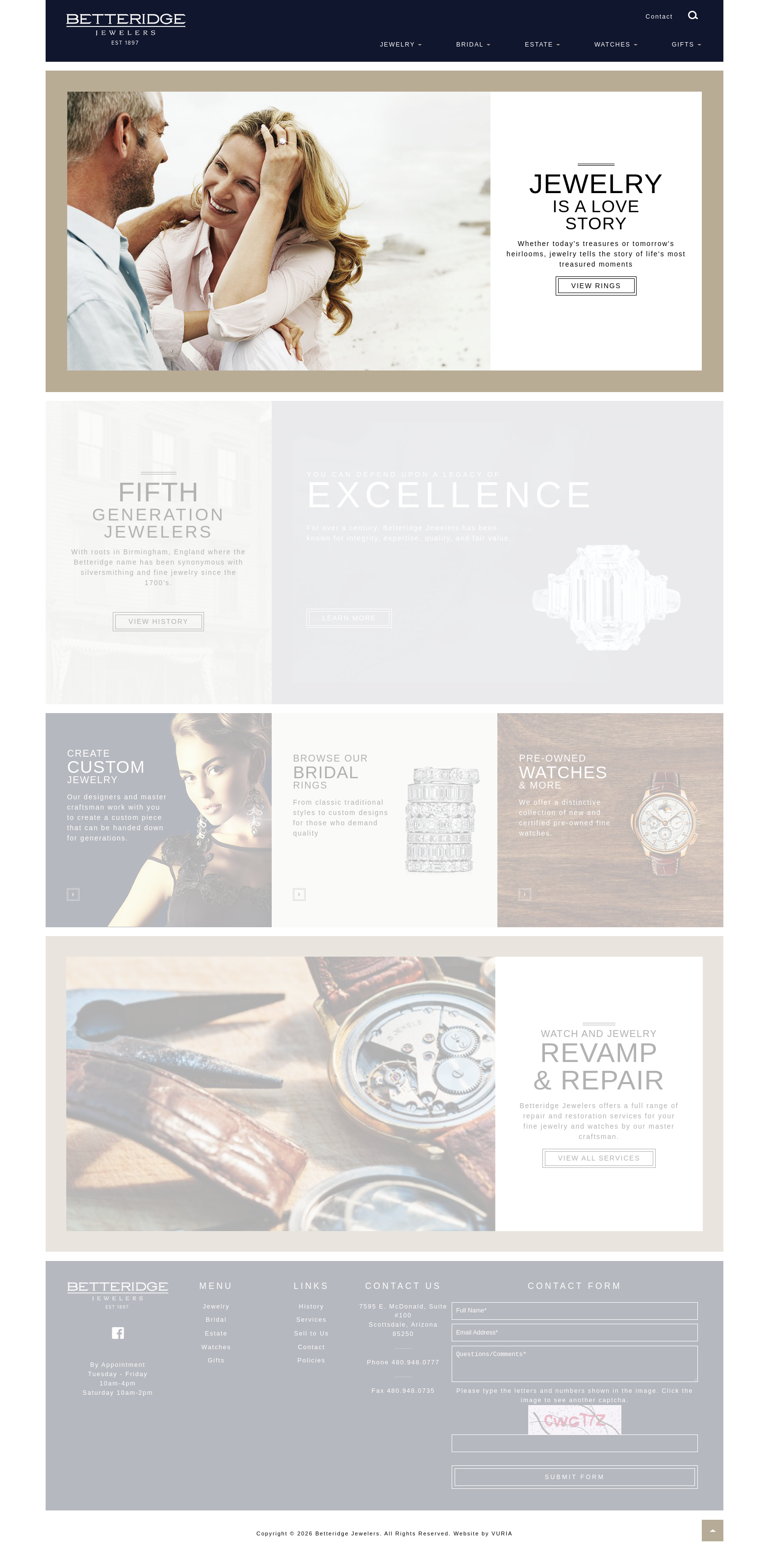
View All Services (599, 1158)
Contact (659, 16)
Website (466, 1533)
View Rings (596, 286)
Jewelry (397, 44)
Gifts (683, 44)
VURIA (502, 1533)
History (311, 1306)
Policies (311, 1360)
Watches (612, 44)
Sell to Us (311, 1333)
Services (311, 1319)
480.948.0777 (416, 1362)
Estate (539, 44)
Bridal (470, 44)
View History (158, 621)
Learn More (349, 618)
